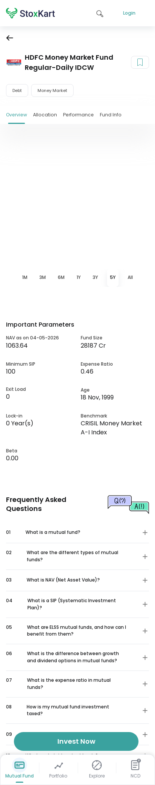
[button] (77, 532)
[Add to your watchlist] (140, 62)
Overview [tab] (16, 114)
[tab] (24, 278)
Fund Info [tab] (111, 114)
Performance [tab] (78, 114)
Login (129, 13)
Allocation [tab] (45, 114)
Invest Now (76, 741)
